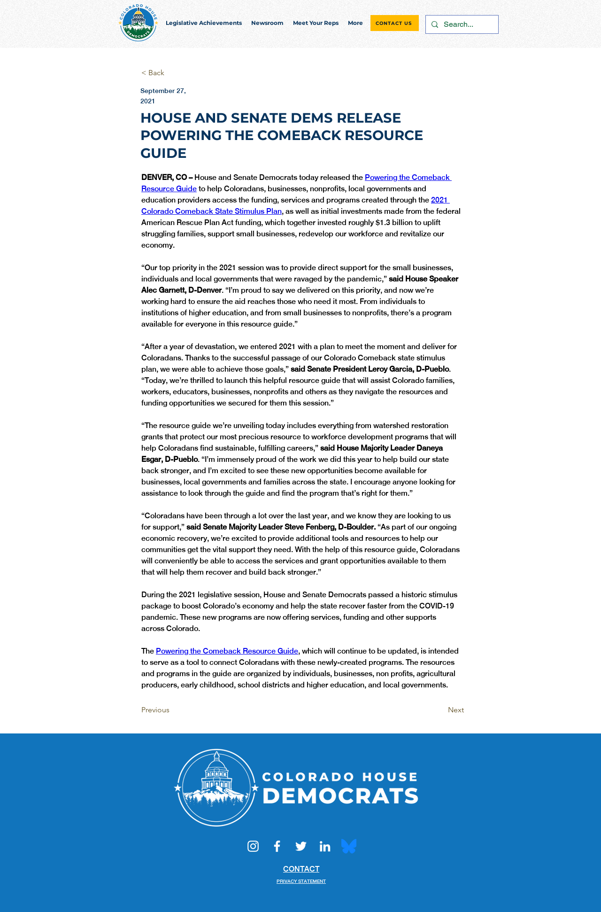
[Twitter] (300, 846)
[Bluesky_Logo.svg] (348, 846)
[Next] (440, 710)
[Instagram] (253, 846)
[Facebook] (277, 846)
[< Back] (172, 73)
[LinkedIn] (324, 846)
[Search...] (461, 24)
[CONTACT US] (394, 23)
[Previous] (172, 710)
